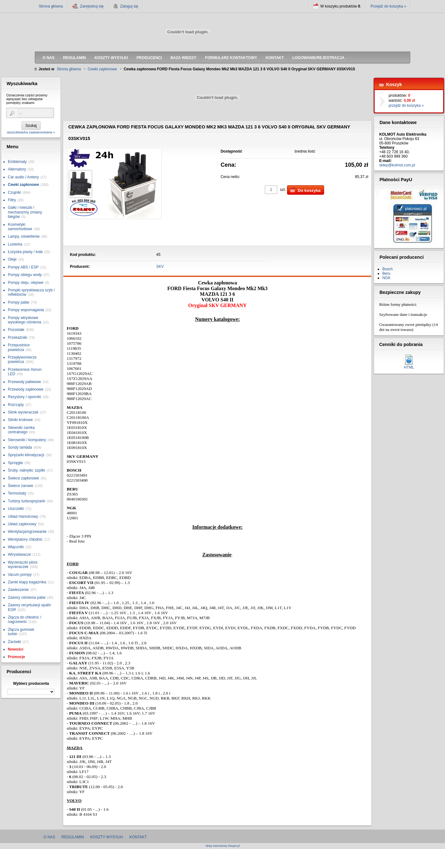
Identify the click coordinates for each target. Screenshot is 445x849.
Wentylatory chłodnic (25, 539)
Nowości (15, 649)
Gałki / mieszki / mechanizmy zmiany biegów (25, 212)
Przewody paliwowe (24, 382)
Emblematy (17, 162)
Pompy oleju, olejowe (25, 282)
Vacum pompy (20, 574)
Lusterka (15, 244)
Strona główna (51, 6)
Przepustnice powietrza (19, 347)
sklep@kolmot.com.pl (397, 165)
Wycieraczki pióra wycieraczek (22, 564)
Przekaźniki (17, 337)
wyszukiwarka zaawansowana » (31, 132)
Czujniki (14, 192)
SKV (160, 266)
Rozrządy (16, 405)
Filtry (12, 200)
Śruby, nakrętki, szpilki (26, 470)
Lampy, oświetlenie (24, 236)
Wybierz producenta (31, 683)
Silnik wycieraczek (23, 412)
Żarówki (14, 642)
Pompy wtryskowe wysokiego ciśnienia (24, 320)
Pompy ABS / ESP (23, 267)
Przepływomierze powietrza (22, 359)
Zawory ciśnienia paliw (27, 597)
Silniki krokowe (20, 420)
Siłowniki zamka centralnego (21, 429)
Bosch (387, 269)
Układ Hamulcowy (23, 516)
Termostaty (17, 493)
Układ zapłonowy (22, 524)
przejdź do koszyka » (406, 105)
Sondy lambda (20, 447)
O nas (49, 837)
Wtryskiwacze (19, 554)
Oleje (12, 259)
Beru (386, 273)
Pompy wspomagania (26, 310)
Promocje (16, 657)
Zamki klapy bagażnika (27, 582)
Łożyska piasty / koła (25, 252)
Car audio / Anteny (23, 177)
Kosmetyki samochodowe (20, 226)
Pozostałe (16, 329)
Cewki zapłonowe (23, 184)
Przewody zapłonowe (25, 389)
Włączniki (16, 547)
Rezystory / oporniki (24, 397)
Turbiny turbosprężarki (26, 501)
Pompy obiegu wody (25, 275)
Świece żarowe (20, 486)
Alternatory (17, 169)
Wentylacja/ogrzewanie (27, 531)
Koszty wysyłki (106, 837)
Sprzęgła (15, 463)
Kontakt (138, 837)
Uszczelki (16, 508)
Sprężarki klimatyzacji (26, 455)
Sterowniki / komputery (27, 440)
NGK (386, 278)
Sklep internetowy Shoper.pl (222, 846)
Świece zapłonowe (23, 478)
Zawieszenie (18, 589)
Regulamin (73, 837)
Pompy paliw (18, 302)
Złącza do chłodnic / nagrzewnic (24, 619)
